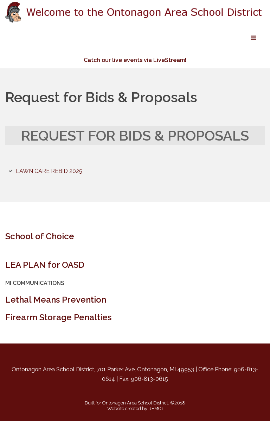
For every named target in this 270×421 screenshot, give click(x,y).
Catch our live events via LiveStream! (135, 60)
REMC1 (155, 408)
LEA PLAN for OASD (44, 265)
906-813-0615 (149, 379)
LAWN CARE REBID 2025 (49, 171)
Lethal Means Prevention (55, 300)
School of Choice (39, 236)
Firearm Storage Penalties (58, 317)
